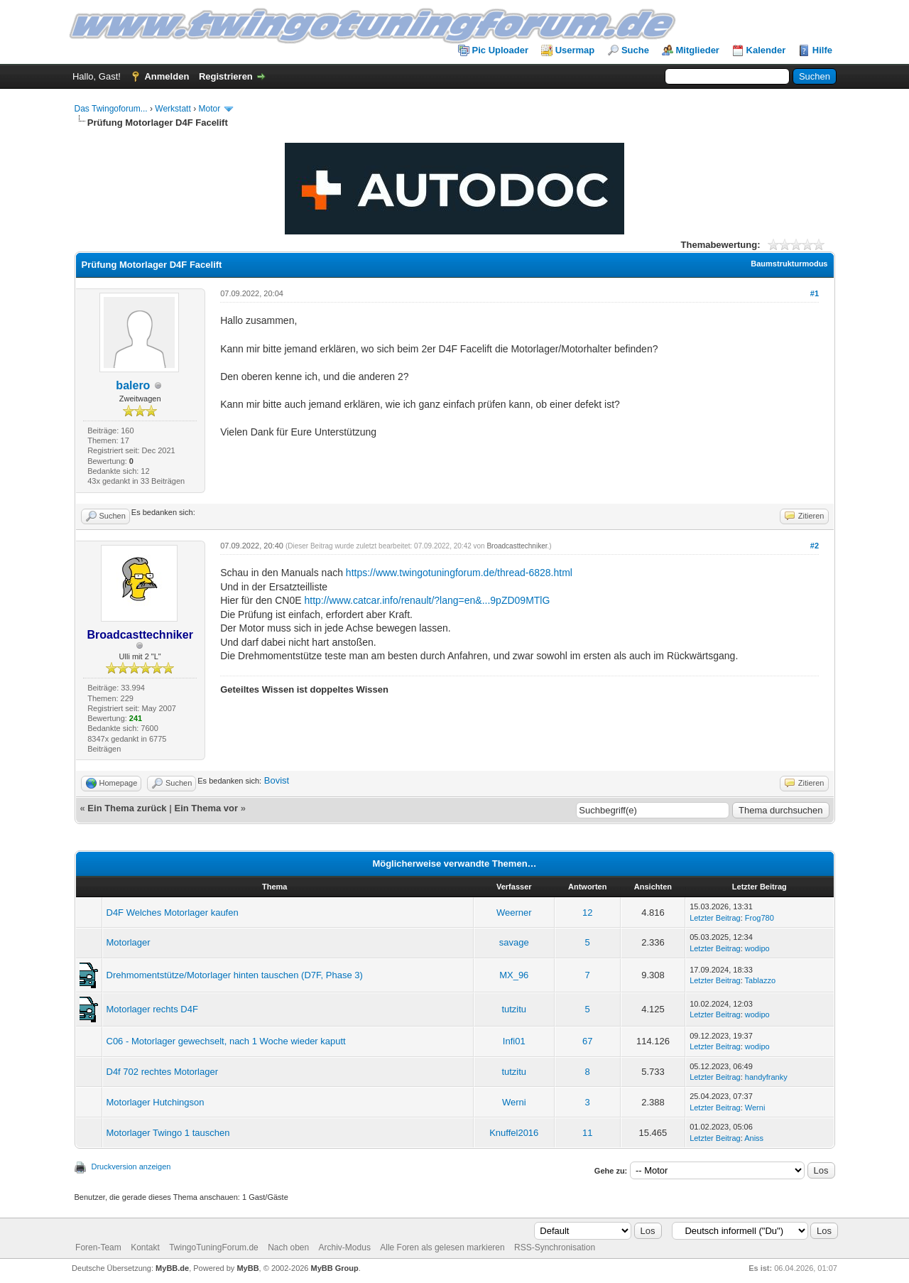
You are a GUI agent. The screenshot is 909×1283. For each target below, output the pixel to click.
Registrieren (226, 76)
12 (587, 912)
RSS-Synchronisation (554, 1247)
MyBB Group (335, 1268)
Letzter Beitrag (715, 918)
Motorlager (129, 942)
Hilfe (822, 50)
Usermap (575, 50)
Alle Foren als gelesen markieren (442, 1247)
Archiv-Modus (345, 1247)
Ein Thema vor (206, 808)
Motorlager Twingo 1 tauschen (168, 1132)
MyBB (247, 1268)
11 (587, 1132)
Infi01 (514, 1041)
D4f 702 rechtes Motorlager (163, 1071)
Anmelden (166, 76)
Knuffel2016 (513, 1132)
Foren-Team (98, 1247)
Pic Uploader (500, 50)
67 (587, 1041)
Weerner (514, 912)
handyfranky (766, 1077)
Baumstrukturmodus (789, 263)
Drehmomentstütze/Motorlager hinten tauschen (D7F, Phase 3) (235, 975)
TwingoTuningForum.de (213, 1247)
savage (514, 942)
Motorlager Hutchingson (156, 1102)
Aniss (753, 1138)
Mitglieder (697, 50)
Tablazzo (760, 980)
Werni (514, 1102)
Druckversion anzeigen (131, 1166)
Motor (209, 109)
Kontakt (145, 1247)
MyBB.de (172, 1268)
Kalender (766, 50)
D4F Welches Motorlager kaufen (173, 912)
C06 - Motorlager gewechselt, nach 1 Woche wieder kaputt (226, 1041)
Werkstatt (172, 109)
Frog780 (759, 918)
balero (133, 385)
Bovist (276, 780)
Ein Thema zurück (126, 808)
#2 (814, 545)
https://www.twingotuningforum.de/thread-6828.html (459, 572)
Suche (635, 50)
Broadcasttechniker (516, 546)
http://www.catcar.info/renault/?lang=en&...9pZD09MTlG (427, 600)
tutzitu (513, 1009)
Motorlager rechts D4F (152, 1009)
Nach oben (288, 1247)
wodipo (757, 948)
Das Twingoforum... (111, 109)
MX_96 (513, 975)
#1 (814, 293)
